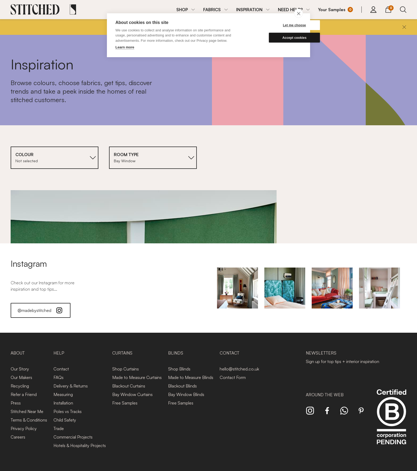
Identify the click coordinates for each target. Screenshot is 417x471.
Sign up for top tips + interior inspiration (342, 361)
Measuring (63, 394)
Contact (61, 369)
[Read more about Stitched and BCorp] (391, 422)
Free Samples (124, 403)
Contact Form (233, 377)
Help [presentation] (58, 353)
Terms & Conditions (29, 420)
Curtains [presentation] (122, 353)
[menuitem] (185, 9)
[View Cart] (388, 9)
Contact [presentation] (229, 353)
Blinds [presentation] (175, 353)
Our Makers (21, 377)
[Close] (404, 27)
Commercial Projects (73, 437)
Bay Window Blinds (186, 394)
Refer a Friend (24, 394)
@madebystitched (41, 310)
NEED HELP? (290, 9)
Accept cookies (276, 38)
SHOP (182, 9)
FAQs (58, 377)
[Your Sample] (335, 9)
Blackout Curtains (128, 386)
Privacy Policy (24, 428)
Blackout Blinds (182, 386)
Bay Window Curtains (132, 394)
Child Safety (64, 420)
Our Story (20, 369)
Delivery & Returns (70, 386)
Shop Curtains (125, 369)
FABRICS (212, 9)
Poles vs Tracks (67, 411)
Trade (58, 428)
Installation (63, 403)
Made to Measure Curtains (137, 377)
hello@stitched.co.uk (239, 369)
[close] (298, 13)
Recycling (20, 386)
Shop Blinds (179, 369)
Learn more (124, 47)
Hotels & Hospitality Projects (79, 445)
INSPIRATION (249, 9)
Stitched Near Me (27, 411)
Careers (18, 437)
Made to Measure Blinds (190, 377)
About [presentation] (18, 353)
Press (16, 403)
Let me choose (276, 25)
